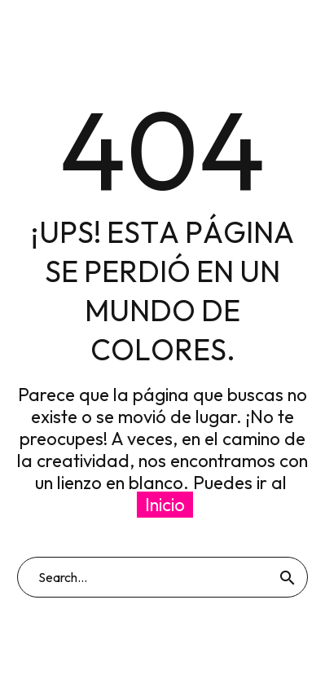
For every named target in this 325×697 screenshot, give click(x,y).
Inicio (165, 504)
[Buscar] (162, 577)
